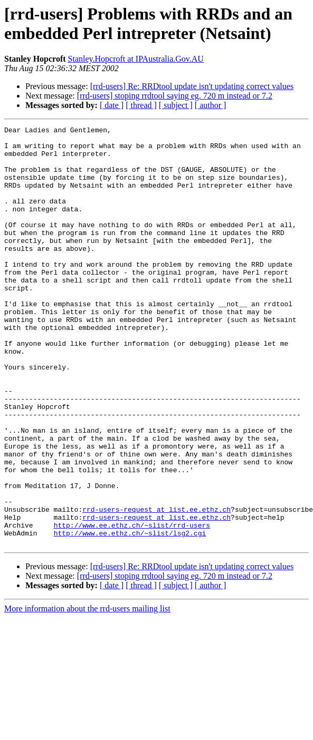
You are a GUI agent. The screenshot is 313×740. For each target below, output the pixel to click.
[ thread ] (141, 105)
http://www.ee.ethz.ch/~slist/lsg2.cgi (130, 615)
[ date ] (112, 105)
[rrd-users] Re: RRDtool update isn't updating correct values (191, 86)
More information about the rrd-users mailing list (87, 692)
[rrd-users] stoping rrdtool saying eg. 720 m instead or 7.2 (174, 95)
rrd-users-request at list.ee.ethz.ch (156, 586)
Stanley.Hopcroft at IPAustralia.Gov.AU (136, 58)
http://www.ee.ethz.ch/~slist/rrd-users (132, 605)
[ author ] (210, 105)
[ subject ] (176, 105)
